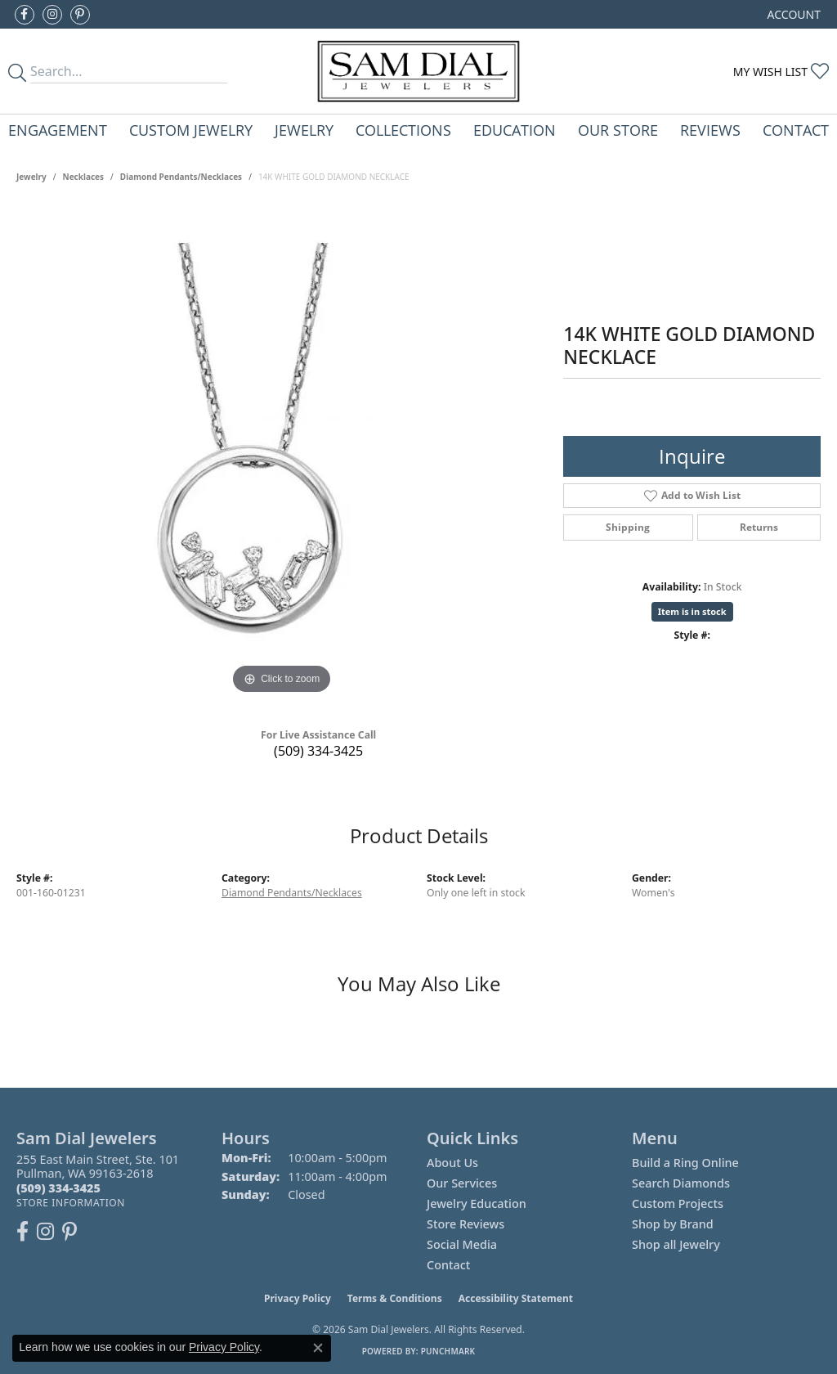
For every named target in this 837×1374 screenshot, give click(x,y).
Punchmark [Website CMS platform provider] (448, 1351)
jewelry (31, 176)
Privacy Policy (297, 1298)
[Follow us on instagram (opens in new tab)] (52, 15)
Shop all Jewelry (676, 1244)
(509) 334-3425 (318, 751)
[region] (282, 453)
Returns (759, 527)
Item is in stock (692, 611)
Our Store (618, 129)
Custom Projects (677, 1203)
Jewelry (304, 129)
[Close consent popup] (318, 1348)
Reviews (710, 129)
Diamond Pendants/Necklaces (181, 176)
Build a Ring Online (685, 1162)
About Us (452, 1162)
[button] (792, 14)
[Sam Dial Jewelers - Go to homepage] (418, 71)
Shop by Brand (673, 1224)
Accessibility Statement (516, 1298)
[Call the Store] (58, 1188)
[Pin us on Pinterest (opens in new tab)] (80, 15)
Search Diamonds (681, 1183)
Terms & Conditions (394, 1298)
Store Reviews (465, 1224)
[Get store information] (70, 1203)
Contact (796, 129)
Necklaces (84, 176)
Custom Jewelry (191, 129)
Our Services (462, 1183)
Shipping (628, 527)
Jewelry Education (476, 1203)
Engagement (57, 129)
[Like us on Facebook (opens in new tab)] (24, 15)
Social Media (462, 1244)
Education (514, 129)
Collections (403, 129)
